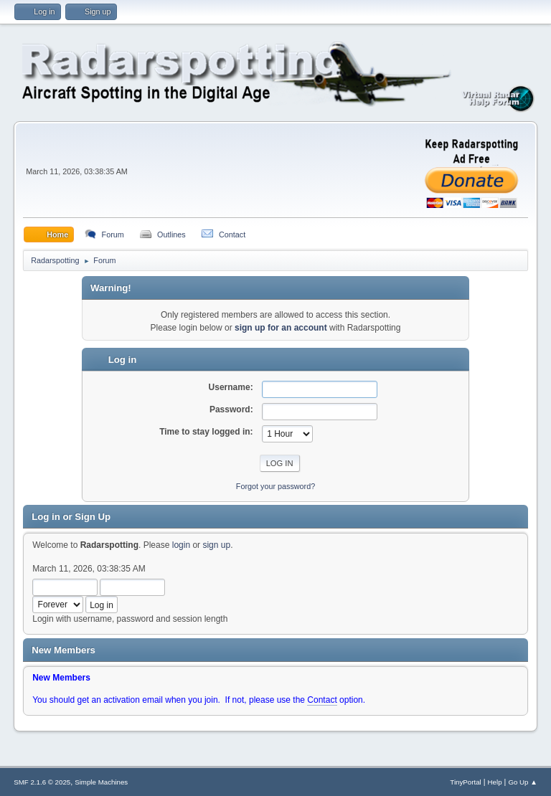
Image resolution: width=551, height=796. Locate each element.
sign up (216, 545)
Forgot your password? (275, 486)
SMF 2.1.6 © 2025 (42, 782)
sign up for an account (281, 328)
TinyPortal (465, 782)
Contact (321, 700)
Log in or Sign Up (71, 516)
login (181, 545)
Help (495, 782)
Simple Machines (101, 782)
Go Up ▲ (522, 782)
